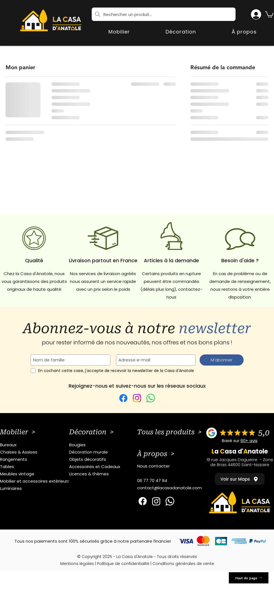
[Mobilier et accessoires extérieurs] (37, 481)
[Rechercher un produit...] (164, 14)
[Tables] (37, 466)
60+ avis (249, 440)
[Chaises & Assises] (37, 452)
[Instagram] (137, 398)
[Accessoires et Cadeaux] (106, 466)
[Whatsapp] (169, 501)
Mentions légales (77, 563)
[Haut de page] (248, 577)
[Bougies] (106, 445)
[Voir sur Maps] (240, 479)
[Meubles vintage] (37, 474)
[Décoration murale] (106, 452)
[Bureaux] (37, 445)
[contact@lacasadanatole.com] (174, 488)
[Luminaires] (37, 488)
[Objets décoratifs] (106, 459)
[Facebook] (123, 398)
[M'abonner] (222, 360)
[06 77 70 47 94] (174, 480)
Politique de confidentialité (123, 563)
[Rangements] (37, 459)
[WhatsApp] (150, 398)
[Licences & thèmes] (106, 474)
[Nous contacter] (174, 466)
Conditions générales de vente (183, 563)
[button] (269, 14)
